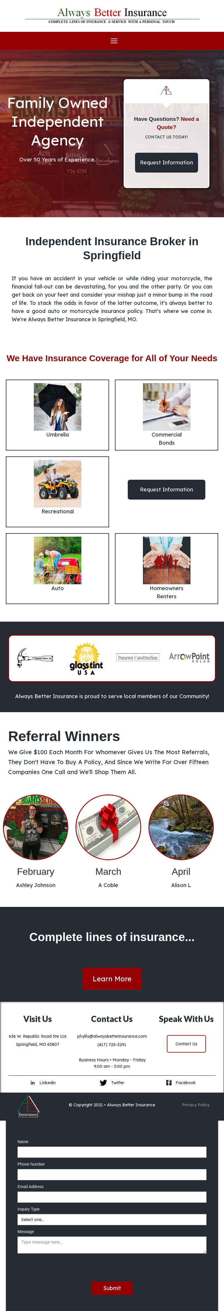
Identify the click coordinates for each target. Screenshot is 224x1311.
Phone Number (31, 1164)
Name (23, 1141)
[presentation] (62, 1267)
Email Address (30, 1186)
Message (26, 1231)
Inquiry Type (29, 1209)
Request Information (166, 162)
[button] (112, 41)
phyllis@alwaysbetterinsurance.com (112, 1036)
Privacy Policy (195, 1104)
